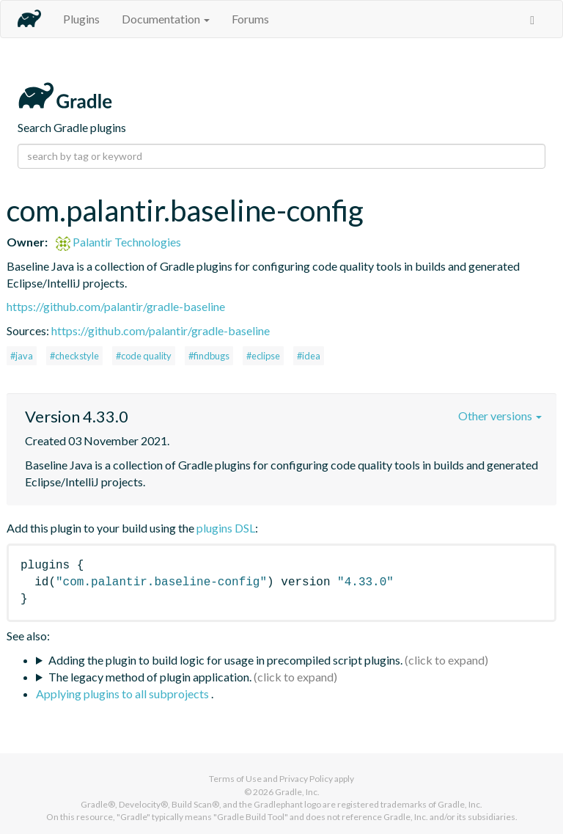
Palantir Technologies (118, 242)
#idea (308, 356)
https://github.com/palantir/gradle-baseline (116, 306)
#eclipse (263, 356)
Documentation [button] (166, 19)
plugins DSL (225, 528)
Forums (250, 19)
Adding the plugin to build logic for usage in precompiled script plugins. (225, 660)
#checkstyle (74, 356)
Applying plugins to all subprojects (123, 694)
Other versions (500, 416)
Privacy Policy (306, 778)
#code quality (144, 356)
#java (21, 356)
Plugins (81, 19)
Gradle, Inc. (297, 791)
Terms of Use (235, 778)
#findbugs (208, 356)
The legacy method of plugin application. (149, 677)
